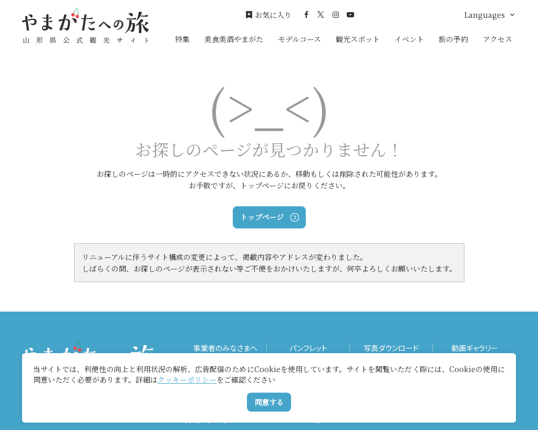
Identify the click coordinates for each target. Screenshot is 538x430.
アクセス (497, 39)
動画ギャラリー (474, 348)
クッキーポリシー (187, 379)
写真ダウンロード (391, 348)
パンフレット (308, 348)
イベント (409, 39)
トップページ (269, 217)
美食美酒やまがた (233, 39)
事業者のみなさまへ (225, 348)
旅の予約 (453, 39)
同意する (269, 402)
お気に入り (268, 15)
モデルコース (299, 39)
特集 (182, 39)
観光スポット (358, 39)
